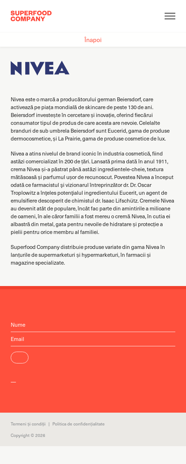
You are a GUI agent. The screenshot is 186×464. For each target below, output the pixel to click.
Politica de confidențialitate (78, 423)
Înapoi (93, 39)
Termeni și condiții (28, 423)
